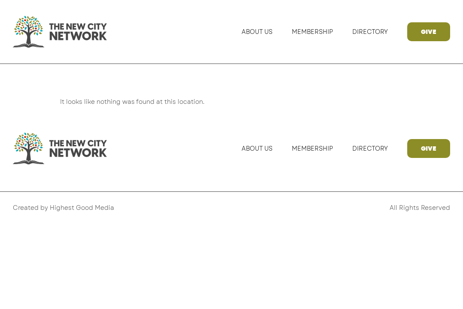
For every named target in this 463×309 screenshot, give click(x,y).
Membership (312, 31)
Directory (370, 31)
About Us (257, 31)
